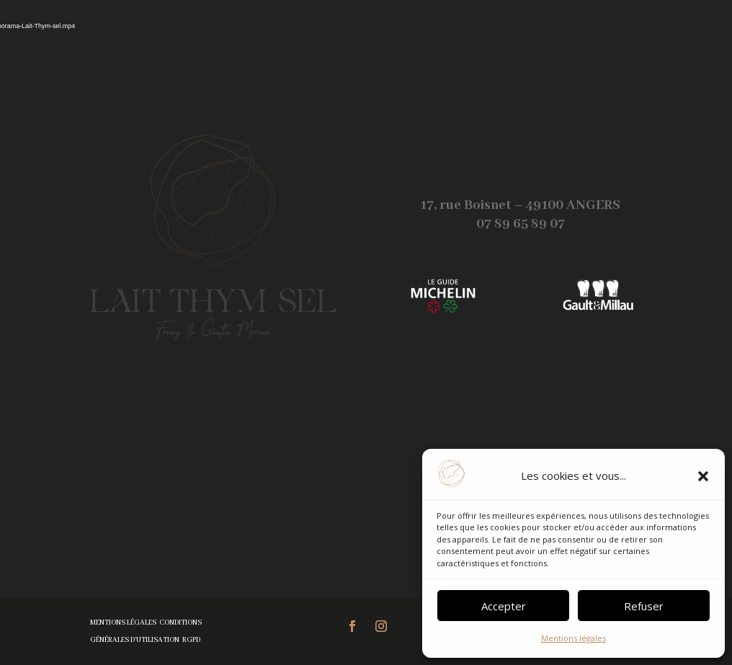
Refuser (644, 606)
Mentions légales (573, 638)
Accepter (503, 606)
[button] (703, 476)
